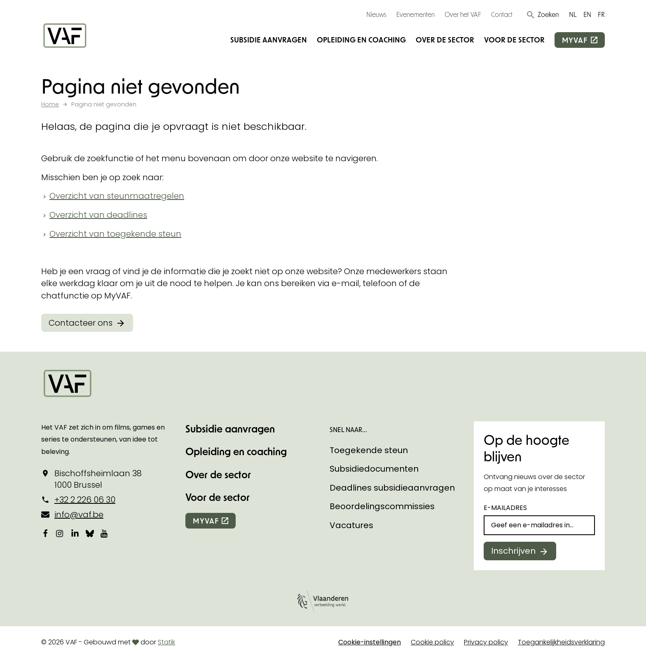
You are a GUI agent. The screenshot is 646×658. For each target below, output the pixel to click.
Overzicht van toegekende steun (115, 234)
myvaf (574, 40)
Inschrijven (513, 551)
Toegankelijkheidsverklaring (561, 642)
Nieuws (376, 14)
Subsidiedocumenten (374, 469)
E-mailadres (505, 507)
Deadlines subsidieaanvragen (392, 488)
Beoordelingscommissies (382, 506)
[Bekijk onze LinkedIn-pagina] (75, 533)
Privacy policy (486, 642)
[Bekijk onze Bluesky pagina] (90, 533)
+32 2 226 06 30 (84, 499)
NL (573, 14)
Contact (502, 14)
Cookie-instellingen (369, 642)
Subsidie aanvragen (268, 39)
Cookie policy (432, 642)
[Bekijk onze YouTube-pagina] (105, 533)
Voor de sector (514, 39)
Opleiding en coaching (361, 39)
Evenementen (415, 14)
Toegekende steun (369, 450)
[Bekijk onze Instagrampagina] (60, 533)
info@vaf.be (78, 514)
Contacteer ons (80, 323)
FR (601, 14)
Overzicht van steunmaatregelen (116, 196)
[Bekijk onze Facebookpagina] (45, 533)
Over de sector (445, 39)
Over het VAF (463, 14)
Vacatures (351, 525)
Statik (166, 642)
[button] (542, 14)
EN (587, 14)
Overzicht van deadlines (98, 215)
